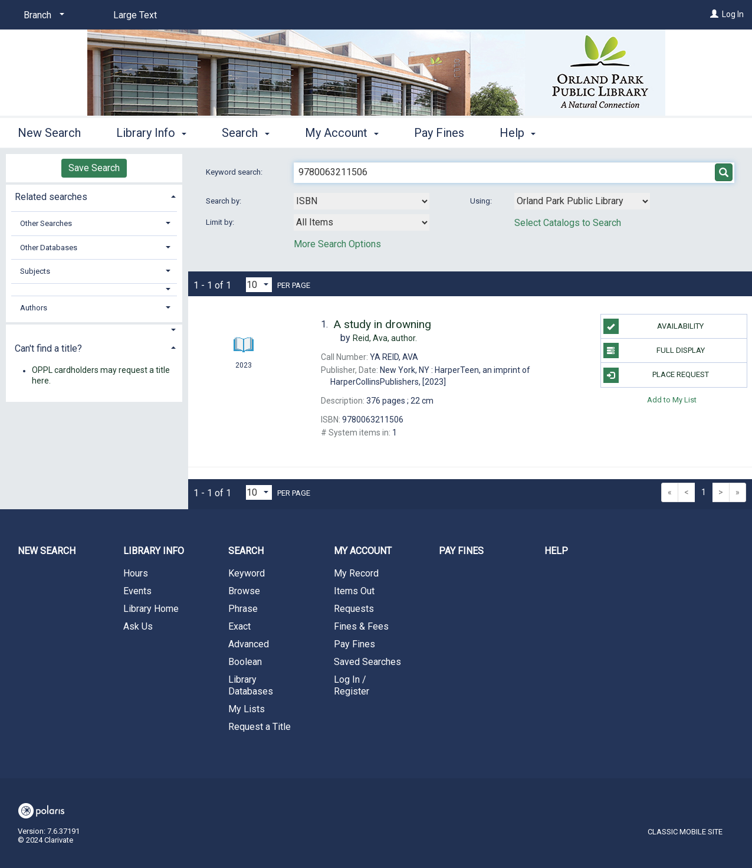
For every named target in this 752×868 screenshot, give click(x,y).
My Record (356, 573)
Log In (733, 14)
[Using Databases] (582, 201)
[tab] (94, 195)
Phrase (243, 608)
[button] (94, 289)
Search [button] (245, 133)
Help (556, 550)
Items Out (354, 591)
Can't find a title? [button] (48, 348)
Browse (244, 591)
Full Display (654, 350)
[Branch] (42, 15)
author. (385, 338)
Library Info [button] (151, 133)
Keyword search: (235, 172)
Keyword (246, 573)
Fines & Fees (361, 626)
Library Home (151, 608)
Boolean (245, 661)
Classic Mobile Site (685, 831)
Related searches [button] (51, 196)
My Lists (246, 709)
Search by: (224, 200)
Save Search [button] (94, 167)
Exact (239, 626)
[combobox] (361, 201)
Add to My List (672, 399)
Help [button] (518, 133)
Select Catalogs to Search (567, 222)
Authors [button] (33, 307)
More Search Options (337, 244)
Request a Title (259, 726)
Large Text (135, 15)
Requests (354, 608)
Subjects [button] (35, 271)
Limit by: (221, 222)
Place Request (656, 375)
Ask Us (138, 626)
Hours (135, 573)
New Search (49, 133)
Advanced (248, 644)
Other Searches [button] (46, 223)
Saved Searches (367, 661)
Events (137, 591)
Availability (653, 326)
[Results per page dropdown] (259, 284)
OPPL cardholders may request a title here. (101, 376)
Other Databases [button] (48, 247)
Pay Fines (439, 133)
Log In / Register (351, 685)
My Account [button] (342, 133)
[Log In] (714, 14)
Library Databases (250, 685)
